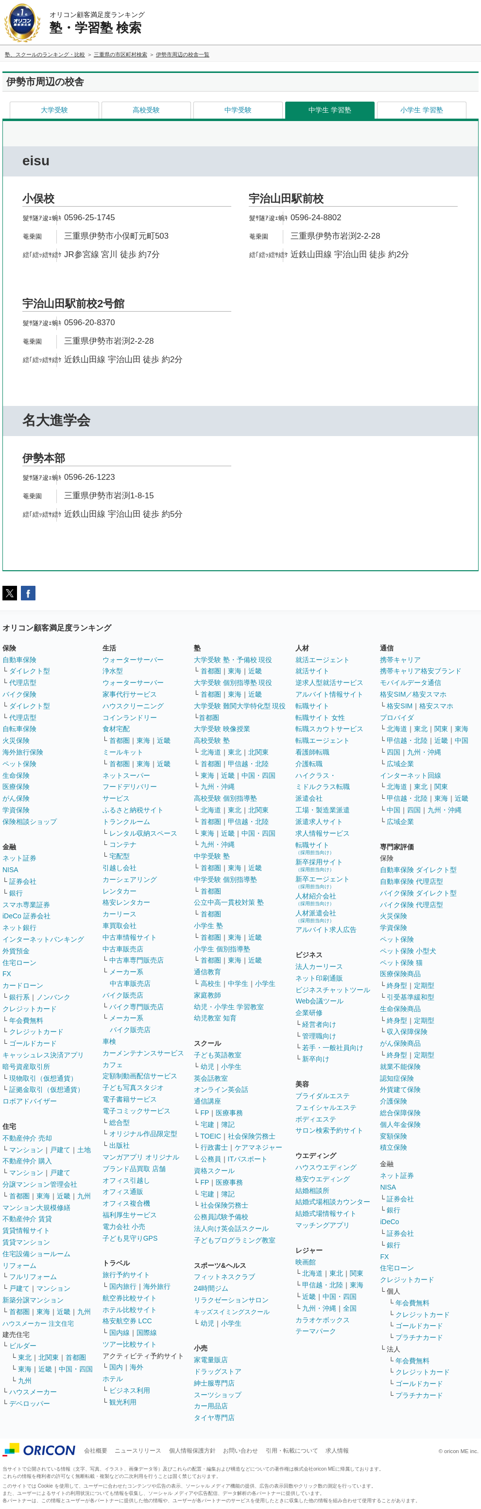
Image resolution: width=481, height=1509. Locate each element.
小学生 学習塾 (421, 110)
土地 (84, 1150)
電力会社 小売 (124, 1226)
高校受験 (146, 110)
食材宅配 (116, 729)
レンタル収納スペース (143, 833)
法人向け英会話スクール (231, 1228)
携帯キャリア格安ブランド (421, 671)
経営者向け (319, 1024)
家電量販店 (211, 1360)
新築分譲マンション (33, 1300)
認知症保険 (397, 1078)
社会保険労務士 (251, 1136)
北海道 (211, 752)
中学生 (238, 983)
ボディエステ (315, 1119)
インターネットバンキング (43, 939)
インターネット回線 (410, 775)
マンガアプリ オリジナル (141, 1157)
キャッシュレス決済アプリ (43, 1055)
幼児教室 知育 (215, 1018)
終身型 (397, 985)
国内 (116, 1367)
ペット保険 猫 (401, 962)
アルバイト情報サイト (329, 694)
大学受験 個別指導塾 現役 (233, 682)
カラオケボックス (322, 1320)
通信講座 (207, 1101)
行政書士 (214, 1147)
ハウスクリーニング (133, 706)
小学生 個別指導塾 (222, 949)
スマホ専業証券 (26, 905)
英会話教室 (211, 1078)
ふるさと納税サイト (133, 810)
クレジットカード (29, 1009)
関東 (356, 1273)
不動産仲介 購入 (27, 1161)
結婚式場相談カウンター (332, 1202)
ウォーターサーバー (133, 660)
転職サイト (312, 706)
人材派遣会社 (315, 916)
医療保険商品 (400, 974)
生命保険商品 (400, 1009)
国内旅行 (123, 1286)
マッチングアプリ (322, 1225)
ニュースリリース (138, 1450)
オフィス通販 (123, 1191)
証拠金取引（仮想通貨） (46, 1089)
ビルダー (22, 1346)
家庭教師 (207, 995)
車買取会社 (120, 926)
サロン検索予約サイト (329, 1130)
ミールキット (123, 752)
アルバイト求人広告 (326, 929)
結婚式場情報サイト (326, 1213)
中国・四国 (76, 1369)
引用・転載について (292, 1450)
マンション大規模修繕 (36, 1207)
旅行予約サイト (126, 1275)
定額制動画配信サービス (140, 1076)
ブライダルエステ (322, 1096)
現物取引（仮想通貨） (43, 1078)
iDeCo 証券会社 (26, 916)
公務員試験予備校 (221, 1217)
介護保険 (393, 1101)
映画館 (305, 1262)
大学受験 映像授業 (222, 729)
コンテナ (123, 844)
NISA (10, 870)
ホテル (113, 1379)
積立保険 (393, 1147)
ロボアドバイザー (29, 1101)
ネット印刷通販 (319, 978)
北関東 (48, 1357)
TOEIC (211, 1136)
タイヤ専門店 (214, 1417)
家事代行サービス (130, 694)
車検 (109, 1041)
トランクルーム (126, 821)
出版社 (119, 1145)
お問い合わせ (240, 1450)
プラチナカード (419, 1337)
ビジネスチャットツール (332, 990)
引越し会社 (120, 868)
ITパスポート (248, 1159)
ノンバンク (53, 997)
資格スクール (214, 1171)
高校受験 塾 (212, 740)
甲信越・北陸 (248, 764)
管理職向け (319, 1036)
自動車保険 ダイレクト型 (418, 870)
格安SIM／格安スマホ (413, 694)
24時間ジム (211, 1288)
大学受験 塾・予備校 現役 (233, 660)
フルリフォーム (33, 1277)
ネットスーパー (126, 775)
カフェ (113, 1065)
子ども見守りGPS (130, 1238)
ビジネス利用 (129, 1390)
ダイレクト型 (29, 671)
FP (205, 1113)
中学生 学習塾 (330, 110)
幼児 (207, 1066)
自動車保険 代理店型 (411, 881)
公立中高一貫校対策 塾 (229, 902)
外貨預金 (16, 951)
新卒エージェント (322, 882)
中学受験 (238, 110)
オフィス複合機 (126, 1203)
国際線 (147, 1332)
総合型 (119, 1122)
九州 (84, 1196)
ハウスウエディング (326, 1167)
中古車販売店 (123, 949)
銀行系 (19, 997)
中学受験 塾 (212, 856)
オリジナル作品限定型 (143, 1134)
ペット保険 (19, 764)
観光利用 (123, 1402)
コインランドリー (130, 717)
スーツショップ (217, 1395)
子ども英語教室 (217, 1055)
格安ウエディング (322, 1179)
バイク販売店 (123, 995)
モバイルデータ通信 (410, 682)
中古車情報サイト (130, 937)
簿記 (228, 1124)
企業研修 (309, 1013)
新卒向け (315, 1059)
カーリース (120, 914)
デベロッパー (29, 1403)
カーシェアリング (130, 879)
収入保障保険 (407, 1031)
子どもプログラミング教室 (234, 1240)
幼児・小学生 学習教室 (229, 1007)
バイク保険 (19, 694)
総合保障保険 (400, 1113)
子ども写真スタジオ (133, 1087)
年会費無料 (26, 1020)
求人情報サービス (322, 833)
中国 (461, 740)
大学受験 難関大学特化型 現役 (240, 706)
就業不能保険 (400, 1066)
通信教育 (207, 972)
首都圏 (19, 1196)
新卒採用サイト (319, 865)
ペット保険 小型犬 (408, 951)
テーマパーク (315, 1331)
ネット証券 (19, 858)
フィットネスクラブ (224, 1277)
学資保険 (16, 810)
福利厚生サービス (130, 1215)
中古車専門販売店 (136, 960)
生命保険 (16, 775)
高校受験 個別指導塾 (225, 798)
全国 (350, 1308)
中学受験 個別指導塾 (225, 879)
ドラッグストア (217, 1371)
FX (6, 974)
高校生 (211, 983)
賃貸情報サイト (26, 1230)
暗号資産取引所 (26, 1066)
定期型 (424, 985)
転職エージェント (322, 740)
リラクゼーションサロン (231, 1300)
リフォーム (19, 1265)
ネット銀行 (19, 927)
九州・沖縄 (218, 786)
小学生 (265, 983)
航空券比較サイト (130, 1298)
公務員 (211, 1159)
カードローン (22, 985)
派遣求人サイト (319, 821)
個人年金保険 (400, 1124)
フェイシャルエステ (326, 1107)
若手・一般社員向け (332, 1048)
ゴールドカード (33, 1043)
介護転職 (309, 764)
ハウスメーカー (33, 1392)
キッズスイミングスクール (232, 1312)
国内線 (119, 1332)
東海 (43, 1196)
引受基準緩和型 (410, 997)
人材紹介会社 (315, 899)
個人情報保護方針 (192, 1450)
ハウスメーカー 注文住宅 (38, 1323)
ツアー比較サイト (130, 1344)
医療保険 (16, 786)
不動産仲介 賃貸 (27, 1219)
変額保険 (393, 1136)
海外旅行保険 (22, 752)
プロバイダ (397, 717)
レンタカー (120, 891)
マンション (26, 1150)
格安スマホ (436, 706)
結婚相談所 (312, 1190)
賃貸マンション (26, 1242)
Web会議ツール (319, 1001)
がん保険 (16, 798)
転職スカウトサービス (329, 729)
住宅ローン (19, 962)
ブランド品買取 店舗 (134, 1169)
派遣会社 (309, 798)
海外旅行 (157, 1286)
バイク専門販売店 (136, 1007)
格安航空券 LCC (127, 1321)
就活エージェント (322, 660)
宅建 (207, 1124)
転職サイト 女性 (320, 717)
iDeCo (389, 1222)
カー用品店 (211, 1406)
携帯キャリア (400, 660)
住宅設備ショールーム (36, 1254)
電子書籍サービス (130, 1099)
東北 (25, 1357)
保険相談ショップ (29, 821)
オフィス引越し (126, 1180)
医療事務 (229, 1113)
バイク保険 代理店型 (411, 905)
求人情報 (337, 1450)
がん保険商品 (400, 1043)
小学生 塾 (208, 926)
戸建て (60, 1150)
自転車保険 (19, 729)
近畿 (63, 1196)
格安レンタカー (126, 902)
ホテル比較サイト (130, 1310)
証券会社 (22, 881)
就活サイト (312, 671)
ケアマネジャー (258, 1147)
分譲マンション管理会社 (39, 1184)
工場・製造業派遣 (322, 810)
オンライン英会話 (221, 1089)
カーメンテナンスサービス (143, 1053)
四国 (393, 752)
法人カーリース (319, 966)
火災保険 (16, 740)
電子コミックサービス (137, 1111)
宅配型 (119, 856)
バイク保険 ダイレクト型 (418, 893)
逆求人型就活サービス (329, 682)
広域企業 (400, 764)
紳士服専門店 (214, 1383)
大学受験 (54, 110)
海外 (136, 1367)
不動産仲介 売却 (27, 1138)
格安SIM (399, 706)
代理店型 (22, 682)
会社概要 (95, 1450)
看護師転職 (312, 752)
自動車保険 (19, 660)
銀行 (16, 893)
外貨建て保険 (400, 1089)
